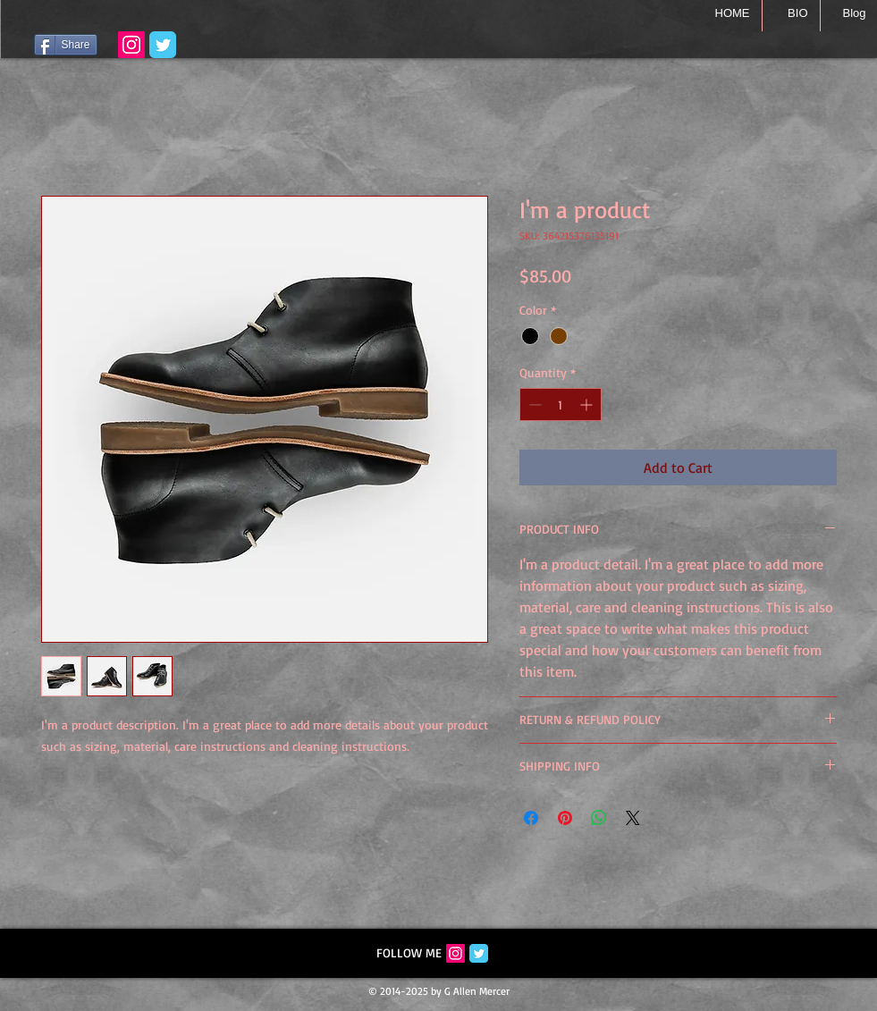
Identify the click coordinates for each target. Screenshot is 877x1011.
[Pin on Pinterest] (565, 818)
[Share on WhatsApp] (599, 818)
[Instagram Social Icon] (455, 953)
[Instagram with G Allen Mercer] (131, 44)
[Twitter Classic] (478, 953)
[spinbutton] (560, 404)
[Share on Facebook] (531, 818)
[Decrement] (533, 404)
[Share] (65, 44)
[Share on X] (633, 818)
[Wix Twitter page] (162, 44)
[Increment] (588, 404)
